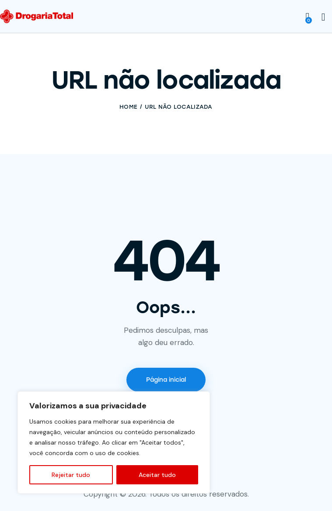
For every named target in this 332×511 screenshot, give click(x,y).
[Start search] (323, 17)
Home (128, 107)
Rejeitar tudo (71, 475)
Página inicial (166, 379)
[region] (113, 442)
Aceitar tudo (157, 475)
